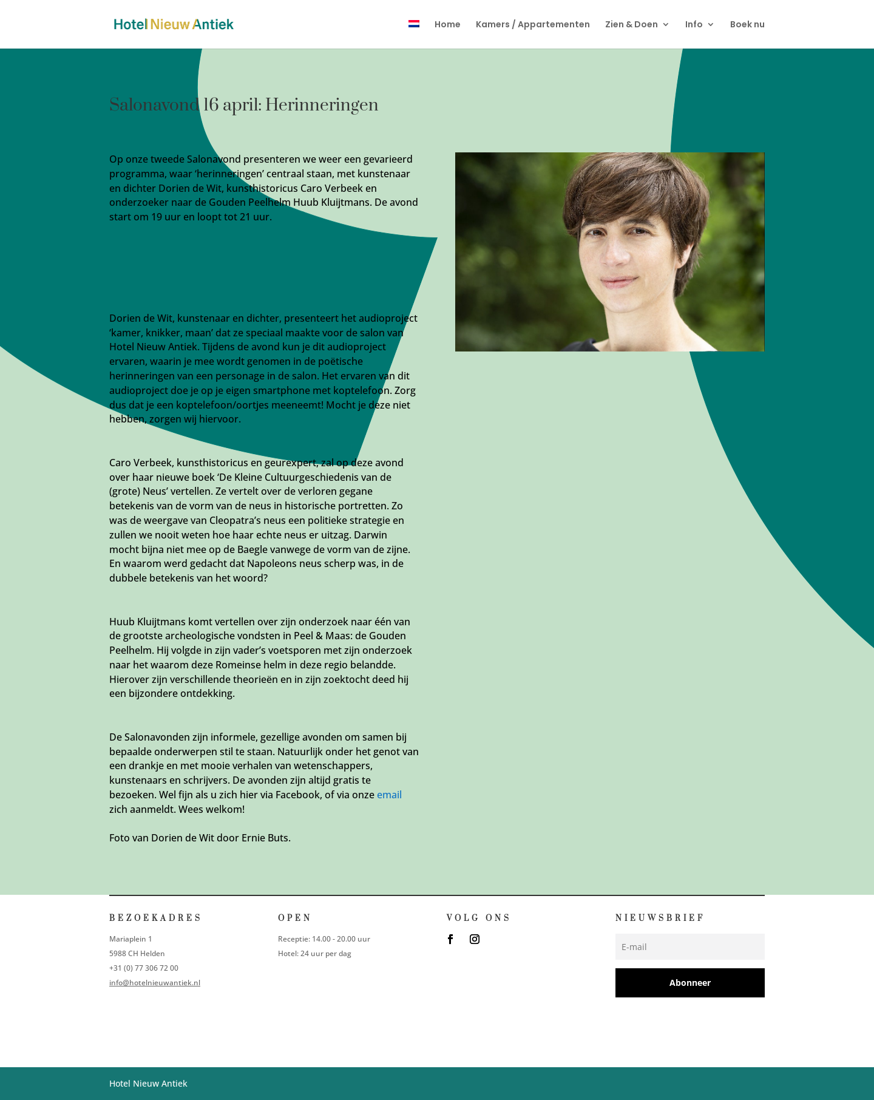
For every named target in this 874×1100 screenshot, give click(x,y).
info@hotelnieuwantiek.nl (154, 982)
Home (448, 25)
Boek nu (747, 25)
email (389, 794)
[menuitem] (413, 34)
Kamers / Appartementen (533, 25)
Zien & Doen (631, 25)
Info (694, 25)
